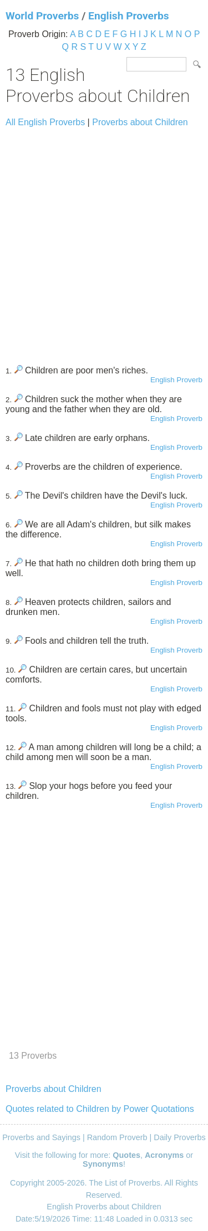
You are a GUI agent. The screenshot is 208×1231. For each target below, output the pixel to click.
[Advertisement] (104, 241)
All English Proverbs (45, 122)
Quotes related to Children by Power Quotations (100, 1109)
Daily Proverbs (180, 1137)
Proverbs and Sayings (41, 1137)
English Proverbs (128, 15)
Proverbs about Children (140, 122)
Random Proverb (117, 1137)
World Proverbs (42, 15)
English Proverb (176, 380)
